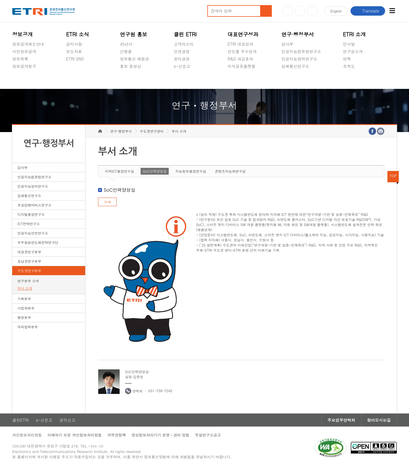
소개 (107, 201)
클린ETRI (20, 420)
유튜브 (287, 11)
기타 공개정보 (355, 79)
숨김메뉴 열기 (15, 73)
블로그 (300, 11)
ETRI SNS (75, 59)
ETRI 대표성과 (240, 44)
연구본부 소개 (28, 280)
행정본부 (24, 317)
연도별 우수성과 (242, 51)
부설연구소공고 (208, 435)
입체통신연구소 (295, 66)
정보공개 (22, 34)
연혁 (347, 59)
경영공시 (20, 79)
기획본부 (24, 298)
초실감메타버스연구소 (301, 79)
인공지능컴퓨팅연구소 (301, 51)
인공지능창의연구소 (299, 59)
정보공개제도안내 (28, 44)
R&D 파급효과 (240, 59)
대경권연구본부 (29, 251)
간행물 (126, 51)
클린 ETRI (185, 34)
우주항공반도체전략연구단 (37, 242)
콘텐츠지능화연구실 (230, 171)
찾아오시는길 (379, 420)
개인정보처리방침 (27, 435)
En (336, 11)
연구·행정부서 (297, 34)
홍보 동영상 (130, 66)
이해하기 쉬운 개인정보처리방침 (74, 435)
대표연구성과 (243, 34)
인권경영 (182, 51)
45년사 (126, 44)
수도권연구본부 (29, 270)
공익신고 (182, 79)
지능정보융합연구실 (190, 171)
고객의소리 (184, 44)
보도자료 (74, 51)
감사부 (287, 44)
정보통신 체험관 (134, 59)
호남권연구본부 (29, 261)
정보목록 (20, 59)
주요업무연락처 (341, 420)
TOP (393, 175)
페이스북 (312, 11)
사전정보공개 (24, 51)
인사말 (349, 44)
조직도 (349, 66)
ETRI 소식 (77, 34)
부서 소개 (24, 288)
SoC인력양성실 (155, 171)
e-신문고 (182, 66)
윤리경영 (182, 59)
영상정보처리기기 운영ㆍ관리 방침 (160, 435)
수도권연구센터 (152, 131)
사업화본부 (25, 308)
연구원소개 (353, 51)
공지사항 (74, 44)
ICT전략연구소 (28, 223)
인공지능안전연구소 (32, 233)
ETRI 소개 (354, 34)
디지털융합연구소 (31, 214)
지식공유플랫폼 (241, 66)
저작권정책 (116, 435)
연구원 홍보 (133, 34)
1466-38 (95, 446)
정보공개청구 (24, 66)
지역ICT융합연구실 (119, 171)
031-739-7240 (160, 390)
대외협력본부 (27, 326)
